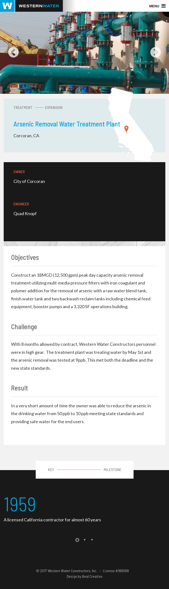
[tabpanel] (84, 508)
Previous (13, 53)
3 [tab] (92, 539)
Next (155, 53)
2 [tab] (84, 539)
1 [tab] (77, 539)
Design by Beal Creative (84, 576)
